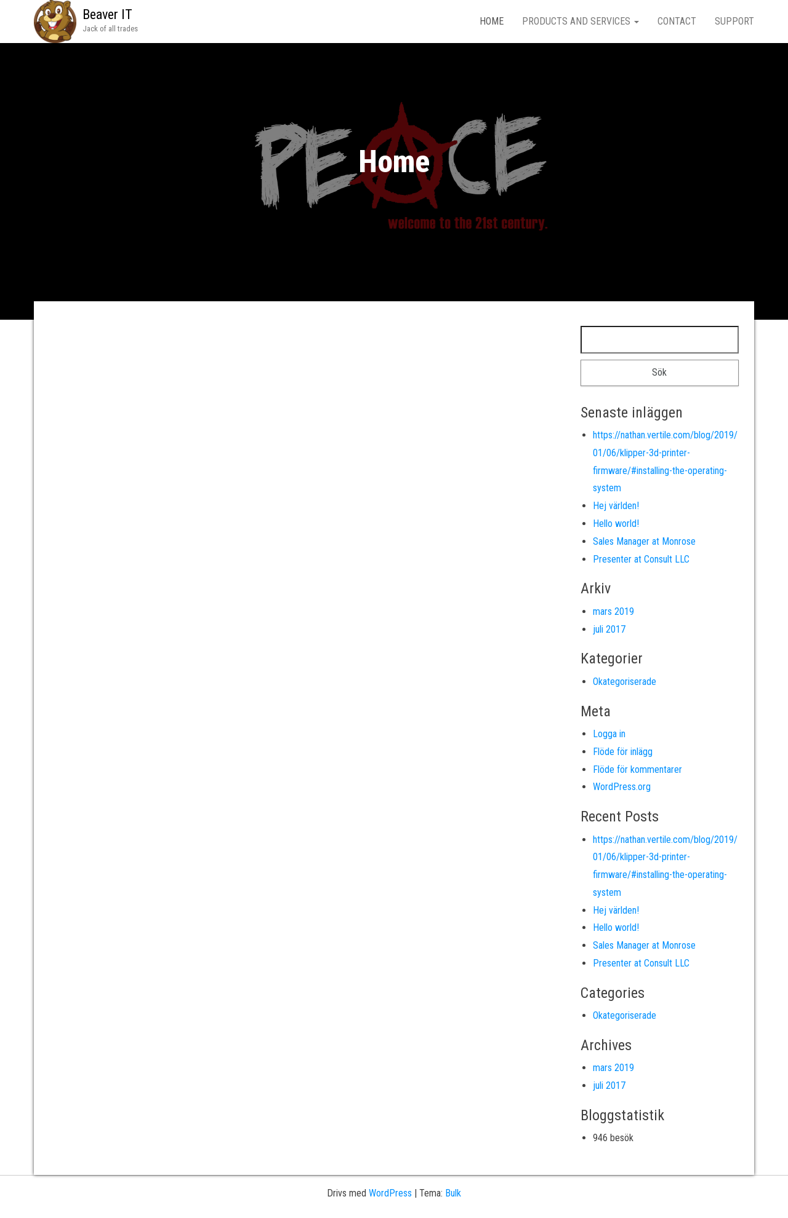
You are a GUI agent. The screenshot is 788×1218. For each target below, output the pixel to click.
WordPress (390, 1193)
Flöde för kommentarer (637, 769)
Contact (676, 21)
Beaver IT (107, 14)
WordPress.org (622, 787)
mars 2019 (613, 611)
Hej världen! (616, 506)
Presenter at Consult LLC (641, 559)
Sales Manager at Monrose (644, 541)
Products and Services (580, 21)
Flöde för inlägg (623, 751)
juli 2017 (609, 629)
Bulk (453, 1193)
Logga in (609, 734)
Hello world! (616, 523)
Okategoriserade (624, 681)
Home (492, 21)
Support (734, 21)
